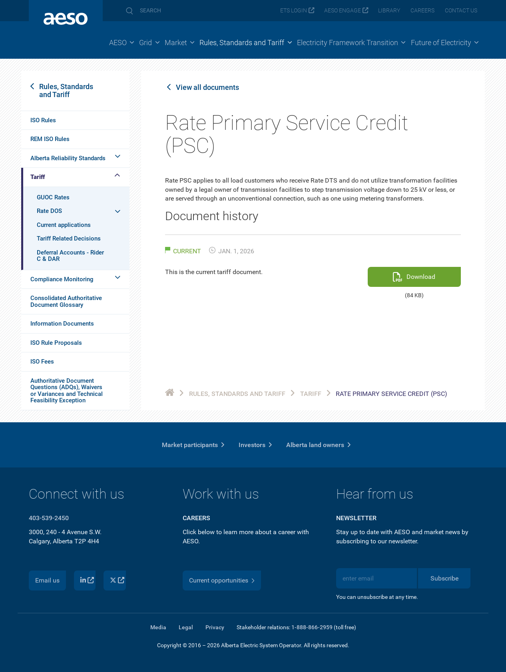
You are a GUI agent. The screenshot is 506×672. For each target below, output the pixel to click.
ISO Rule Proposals (56, 342)
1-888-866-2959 (312, 627)
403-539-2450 (49, 518)
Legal (186, 627)
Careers (422, 10)
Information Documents (62, 323)
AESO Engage (342, 10)
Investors (252, 445)
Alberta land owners (315, 445)
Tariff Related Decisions (69, 238)
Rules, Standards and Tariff (66, 90)
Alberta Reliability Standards (68, 158)
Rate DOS (49, 211)
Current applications (64, 225)
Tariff (37, 177)
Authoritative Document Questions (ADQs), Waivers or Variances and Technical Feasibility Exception (66, 390)
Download (420, 276)
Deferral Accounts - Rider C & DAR (70, 256)
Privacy (214, 627)
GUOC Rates (53, 197)
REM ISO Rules (50, 139)
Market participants (190, 445)
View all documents (207, 87)
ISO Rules (43, 120)
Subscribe (444, 578)
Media (158, 627)
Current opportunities (218, 580)
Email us (47, 580)
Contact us (461, 10)
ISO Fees (42, 361)
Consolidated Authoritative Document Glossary (66, 301)
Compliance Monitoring (62, 279)
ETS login (293, 10)
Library (389, 10)
